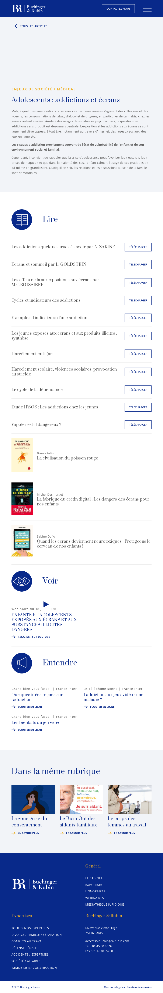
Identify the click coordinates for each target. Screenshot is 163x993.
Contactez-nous (119, 8)
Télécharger (138, 247)
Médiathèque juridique (104, 904)
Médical (66, 89)
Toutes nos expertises (30, 928)
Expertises (94, 885)
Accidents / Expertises (30, 954)
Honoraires (95, 891)
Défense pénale (24, 948)
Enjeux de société (32, 89)
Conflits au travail (27, 941)
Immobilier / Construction (34, 968)
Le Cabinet (94, 878)
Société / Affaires (26, 961)
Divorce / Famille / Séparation (36, 935)
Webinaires (94, 898)
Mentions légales (114, 987)
